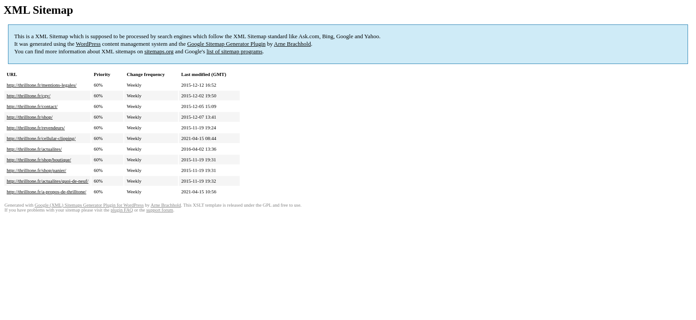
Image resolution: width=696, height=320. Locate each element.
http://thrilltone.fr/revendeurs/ (36, 127)
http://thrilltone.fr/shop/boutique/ (39, 159)
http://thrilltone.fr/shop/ (30, 117)
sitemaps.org (159, 51)
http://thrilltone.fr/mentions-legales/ (41, 85)
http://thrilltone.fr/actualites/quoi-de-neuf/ (47, 181)
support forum (159, 210)
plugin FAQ (122, 210)
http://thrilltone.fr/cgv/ (29, 95)
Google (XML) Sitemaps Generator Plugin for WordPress (89, 205)
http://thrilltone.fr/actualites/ (34, 149)
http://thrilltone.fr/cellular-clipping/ (41, 138)
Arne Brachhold (292, 43)
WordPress (88, 43)
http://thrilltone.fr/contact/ (32, 106)
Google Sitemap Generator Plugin (226, 43)
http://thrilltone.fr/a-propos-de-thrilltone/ (46, 191)
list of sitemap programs (234, 51)
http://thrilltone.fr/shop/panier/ (36, 170)
